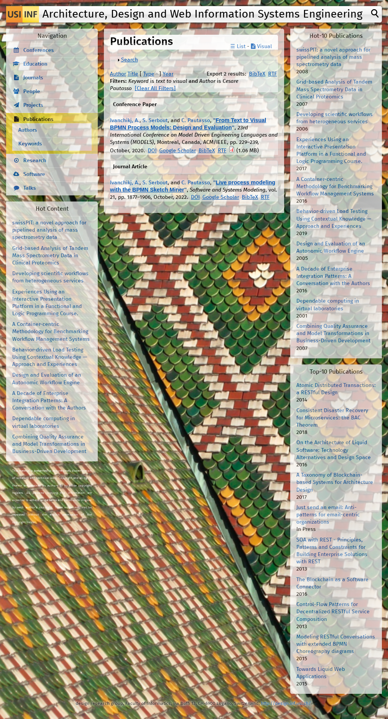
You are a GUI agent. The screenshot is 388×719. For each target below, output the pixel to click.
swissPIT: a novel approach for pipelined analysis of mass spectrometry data (49, 230)
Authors (27, 130)
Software (34, 174)
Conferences (38, 50)
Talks (29, 188)
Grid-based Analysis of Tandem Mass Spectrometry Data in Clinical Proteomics (50, 256)
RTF (272, 74)
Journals (33, 78)
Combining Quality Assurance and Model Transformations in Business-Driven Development (49, 444)
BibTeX (257, 74)
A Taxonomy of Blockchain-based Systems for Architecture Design (334, 482)
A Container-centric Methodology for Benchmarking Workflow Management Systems (51, 332)
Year (168, 74)
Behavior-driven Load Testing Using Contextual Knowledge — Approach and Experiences (49, 357)
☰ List (238, 46)
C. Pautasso (195, 120)
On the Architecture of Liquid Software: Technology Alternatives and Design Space (333, 450)
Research (34, 160)
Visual (261, 46)
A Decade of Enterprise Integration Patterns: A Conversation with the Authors (49, 401)
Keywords (30, 144)
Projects (33, 105)
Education (35, 64)
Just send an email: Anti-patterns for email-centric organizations (328, 515)
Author (118, 74)
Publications (38, 119)
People (31, 91)
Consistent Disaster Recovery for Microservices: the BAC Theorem (332, 418)
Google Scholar (177, 150)
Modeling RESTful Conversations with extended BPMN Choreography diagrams (335, 644)
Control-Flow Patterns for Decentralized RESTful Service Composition (333, 612)
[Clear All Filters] (155, 88)
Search (129, 60)
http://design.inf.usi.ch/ (286, 703)
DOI (152, 150)
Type (148, 74)
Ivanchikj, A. (124, 120)
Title (133, 74)
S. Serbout (155, 120)
